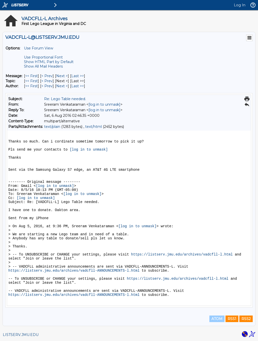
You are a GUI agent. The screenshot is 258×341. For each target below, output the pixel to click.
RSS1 (232, 319)
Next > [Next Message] (62, 76)
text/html (93, 126)
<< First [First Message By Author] (31, 86)
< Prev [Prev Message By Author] (47, 86)
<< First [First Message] (31, 76)
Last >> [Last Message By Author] (77, 86)
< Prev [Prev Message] (47, 76)
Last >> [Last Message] (77, 76)
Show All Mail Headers (43, 66)
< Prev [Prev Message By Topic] (47, 81)
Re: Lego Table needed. (65, 99)
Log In (239, 5)
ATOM (216, 319)
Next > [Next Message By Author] (62, 86)
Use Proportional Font (43, 57)
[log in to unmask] (104, 104)
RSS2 (246, 319)
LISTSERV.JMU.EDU (21, 334)
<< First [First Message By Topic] (31, 81)
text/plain (52, 126)
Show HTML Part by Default (49, 62)
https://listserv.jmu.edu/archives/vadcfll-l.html (182, 254)
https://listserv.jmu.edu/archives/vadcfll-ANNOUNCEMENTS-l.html (74, 271)
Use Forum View (38, 48)
